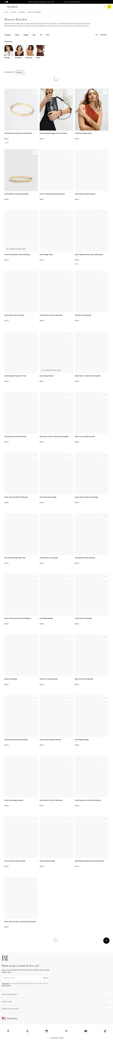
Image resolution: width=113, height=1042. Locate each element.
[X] (27, 1031)
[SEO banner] (48, 25)
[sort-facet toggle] (101, 35)
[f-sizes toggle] (35, 35)
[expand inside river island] (109, 1009)
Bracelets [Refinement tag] (19, 72)
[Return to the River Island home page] (13, 7)
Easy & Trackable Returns (72, 2)
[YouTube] (85, 1031)
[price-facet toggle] (48, 35)
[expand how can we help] (109, 994)
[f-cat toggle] (9, 35)
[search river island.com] (100, 7)
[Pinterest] (66, 1031)
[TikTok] (105, 1031)
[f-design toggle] (27, 35)
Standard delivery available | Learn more (41, 2)
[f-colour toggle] (18, 35)
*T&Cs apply (5, 983)
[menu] (4, 6)
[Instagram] (46, 1031)
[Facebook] (8, 1031)
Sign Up (46, 978)
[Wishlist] (35, 92)
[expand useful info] (109, 1001)
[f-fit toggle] (42, 35)
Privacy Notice (6, 985)
